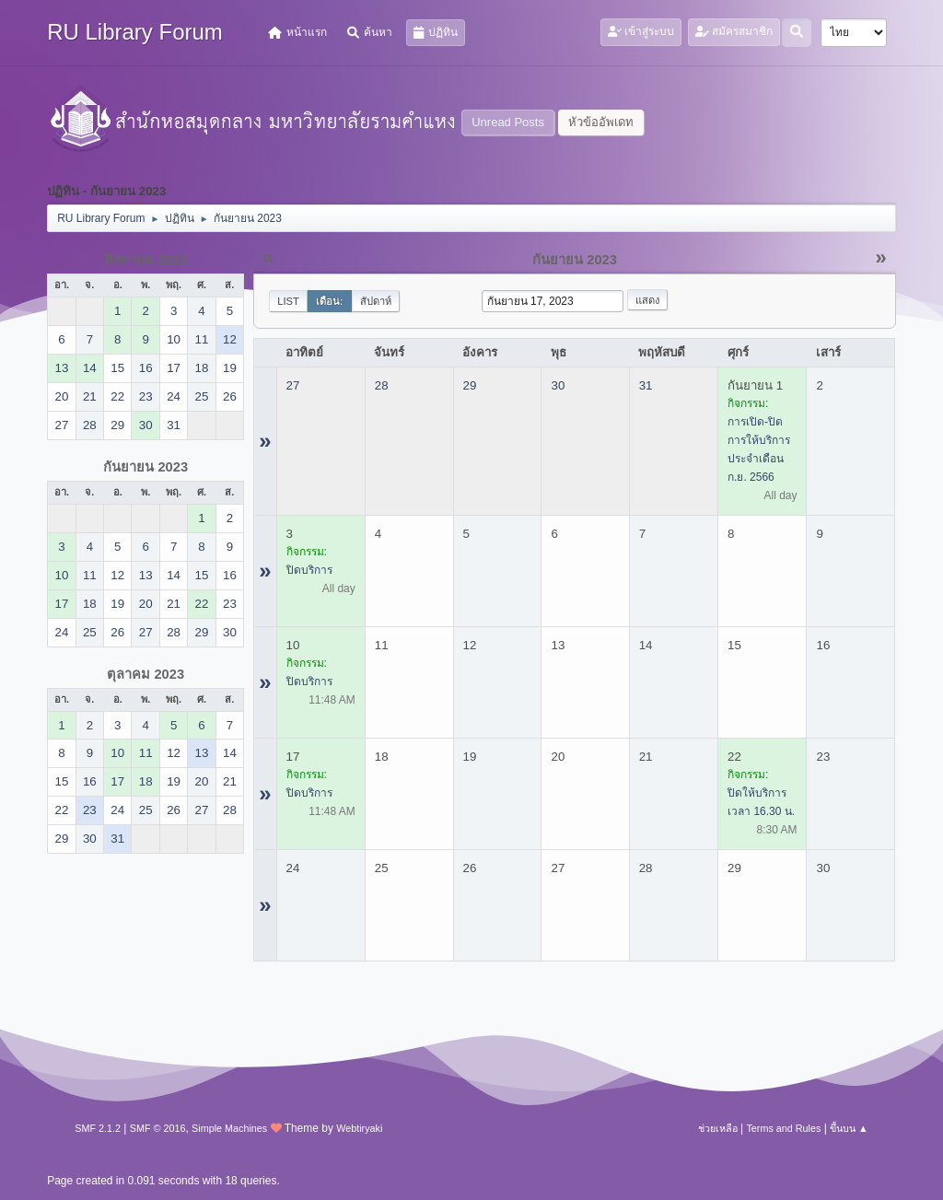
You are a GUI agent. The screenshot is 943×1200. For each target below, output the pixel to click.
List (288, 301)
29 (470, 385)
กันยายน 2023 (145, 467)
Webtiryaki (359, 1128)
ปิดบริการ (309, 570)
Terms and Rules (783, 1128)
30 (558, 385)
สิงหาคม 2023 (146, 259)
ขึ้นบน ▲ (849, 1128)
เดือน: (329, 301)
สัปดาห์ (375, 301)
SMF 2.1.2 (98, 1128)
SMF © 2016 (158, 1128)
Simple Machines (229, 1128)
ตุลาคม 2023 (145, 674)
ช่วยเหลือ (718, 1128)
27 (293, 385)
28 (382, 385)
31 (646, 385)
